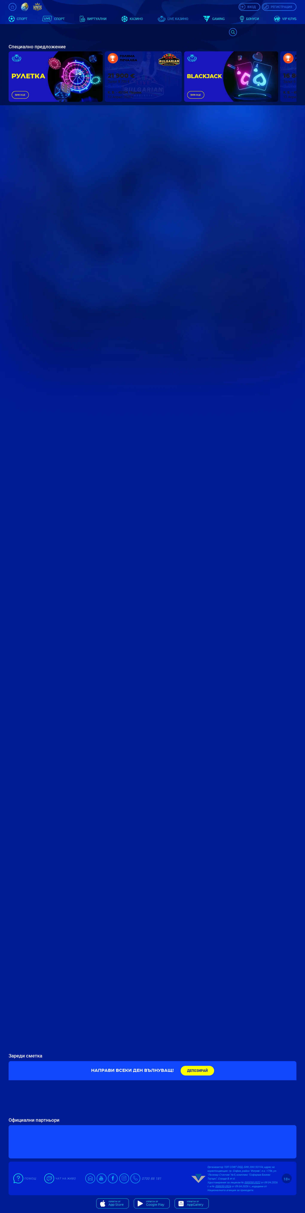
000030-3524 (223, 1186)
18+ (287, 1178)
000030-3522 (252, 1182)
